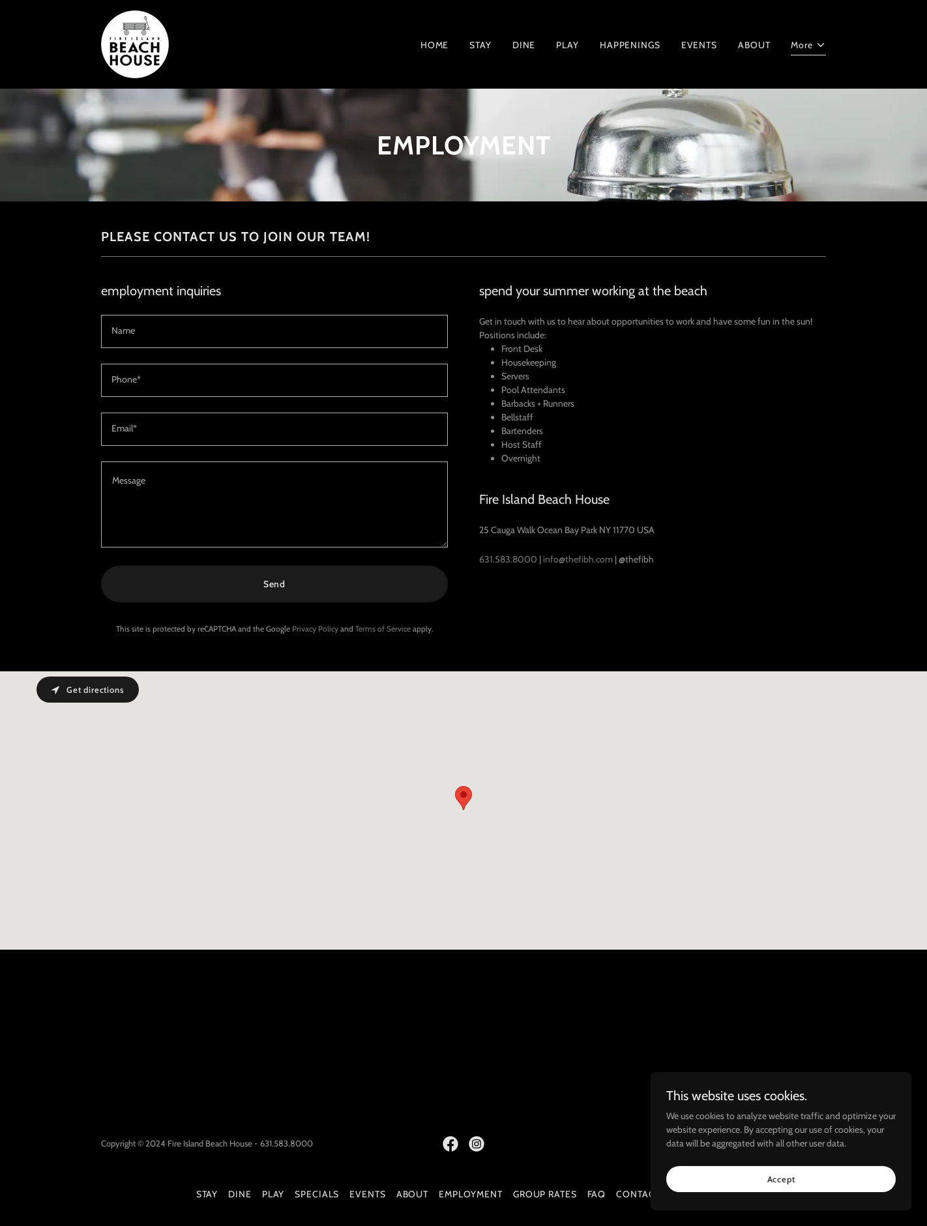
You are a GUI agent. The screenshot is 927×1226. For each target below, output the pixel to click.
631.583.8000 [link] (508, 559)
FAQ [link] (596, 1194)
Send (274, 584)
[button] (808, 46)
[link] (135, 43)
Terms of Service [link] (383, 629)
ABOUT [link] (754, 45)
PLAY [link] (567, 45)
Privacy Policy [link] (315, 629)
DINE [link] (524, 45)
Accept (781, 1179)
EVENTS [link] (699, 45)
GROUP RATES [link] (545, 1194)
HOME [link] (434, 45)
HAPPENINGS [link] (630, 45)
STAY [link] (480, 45)
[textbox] (274, 331)
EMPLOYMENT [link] (471, 1194)
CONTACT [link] (638, 1194)
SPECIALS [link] (317, 1194)
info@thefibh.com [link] (578, 559)
